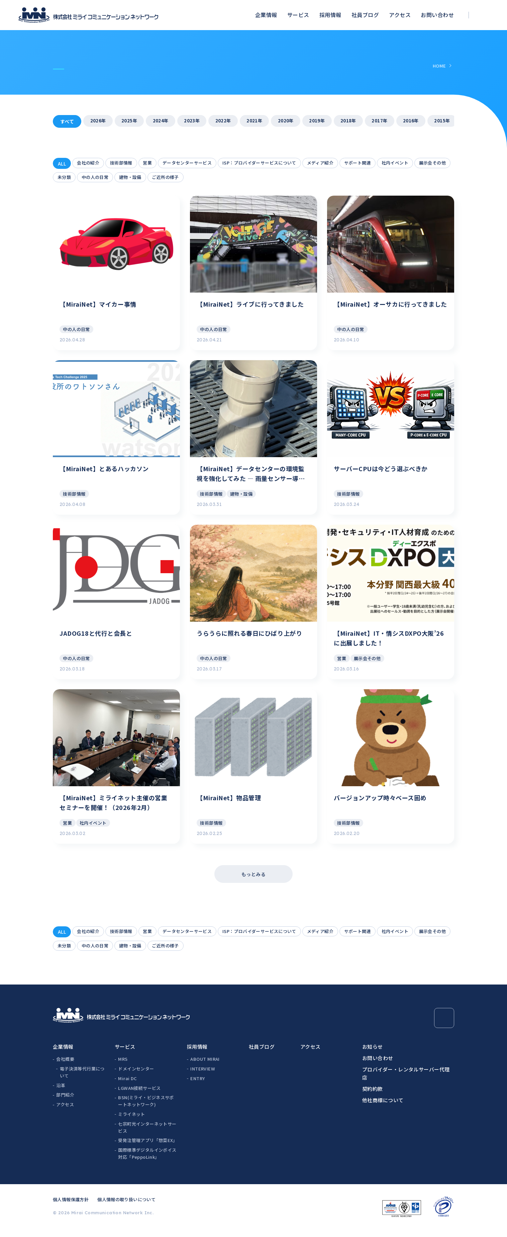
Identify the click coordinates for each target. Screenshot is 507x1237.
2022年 (230, 121)
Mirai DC (127, 1086)
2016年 (427, 121)
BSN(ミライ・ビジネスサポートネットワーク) (146, 1109)
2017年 (394, 121)
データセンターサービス (195, 163)
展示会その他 (72, 177)
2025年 (131, 121)
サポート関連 (379, 163)
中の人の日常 (138, 177)
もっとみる (253, 880)
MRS (122, 1067)
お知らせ (372, 1054)
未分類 (105, 177)
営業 (153, 163)
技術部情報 (125, 163)
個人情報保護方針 (71, 1207)
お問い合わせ (437, 15)
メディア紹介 (339, 163)
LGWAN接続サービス (139, 1096)
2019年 (328, 121)
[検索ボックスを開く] (485, 15)
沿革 (60, 1093)
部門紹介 (65, 1103)
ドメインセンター (136, 1076)
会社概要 (65, 1067)
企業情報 (266, 15)
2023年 (197, 121)
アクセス (400, 15)
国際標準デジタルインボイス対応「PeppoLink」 (147, 1161)
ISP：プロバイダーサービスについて (274, 163)
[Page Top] (444, 1026)
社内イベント (419, 163)
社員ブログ (365, 15)
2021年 (263, 121)
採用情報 (330, 15)
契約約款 (372, 1096)
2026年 (99, 121)
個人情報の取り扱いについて (126, 1207)
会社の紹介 (89, 163)
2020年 (296, 121)
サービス (298, 15)
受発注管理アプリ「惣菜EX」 (147, 1148)
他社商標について (383, 1108)
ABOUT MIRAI (204, 1067)
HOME (439, 66)
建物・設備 (176, 177)
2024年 (164, 121)
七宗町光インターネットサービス (147, 1135)
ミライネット (131, 1122)
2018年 (361, 121)
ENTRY (197, 1086)
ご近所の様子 (214, 177)
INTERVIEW (202, 1076)
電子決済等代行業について (82, 1080)
